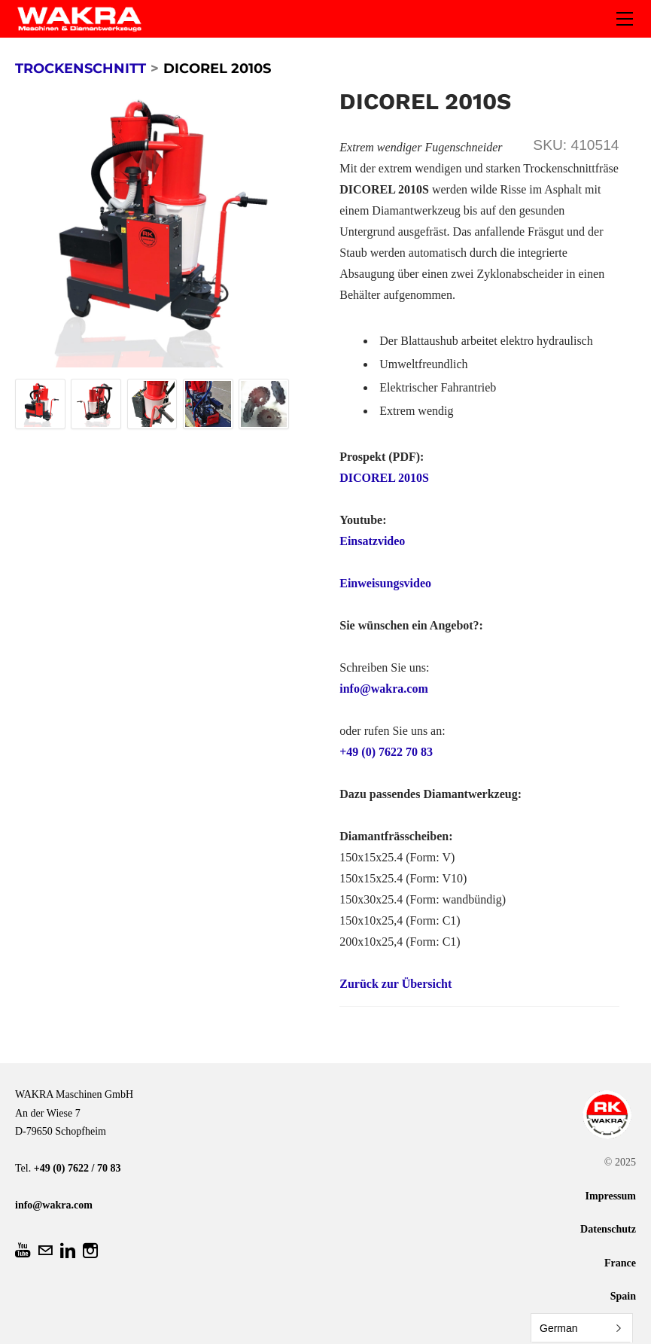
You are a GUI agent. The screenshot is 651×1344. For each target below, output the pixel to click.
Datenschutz (608, 1229)
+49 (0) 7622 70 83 (386, 751)
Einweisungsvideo (385, 583)
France (620, 1263)
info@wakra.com (383, 688)
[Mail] (45, 1251)
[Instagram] (90, 1251)
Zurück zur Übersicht (395, 983)
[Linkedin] (67, 1251)
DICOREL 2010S (384, 477)
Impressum (611, 1196)
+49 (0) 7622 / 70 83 (77, 1168)
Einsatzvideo (372, 541)
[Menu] (624, 19)
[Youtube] (22, 1251)
